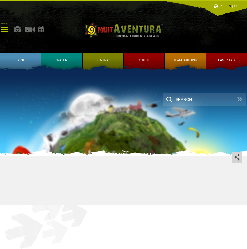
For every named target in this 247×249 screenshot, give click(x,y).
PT (221, 6)
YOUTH (144, 60)
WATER (61, 60)
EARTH (21, 60)
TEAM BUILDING (185, 60)
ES (236, 6)
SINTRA (102, 60)
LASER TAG (226, 60)
